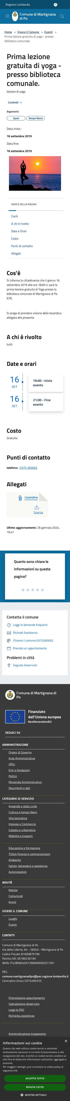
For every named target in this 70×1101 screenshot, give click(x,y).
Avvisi (12, 902)
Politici (13, 776)
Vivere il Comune (28, 32)
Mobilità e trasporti (21, 836)
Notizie (13, 890)
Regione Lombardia (18, 4)
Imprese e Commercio (22, 824)
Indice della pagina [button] (23, 204)
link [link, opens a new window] (15, 1070)
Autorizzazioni (18, 872)
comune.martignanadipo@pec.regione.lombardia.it (35, 976)
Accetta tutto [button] (35, 1078)
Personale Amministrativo (25, 782)
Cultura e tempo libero (23, 812)
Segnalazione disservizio (24, 1004)
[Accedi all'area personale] (55, 4)
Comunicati (16, 896)
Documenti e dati (19, 788)
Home (8, 32)
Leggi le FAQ (16, 1009)
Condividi (15, 102)
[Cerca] (62, 16)
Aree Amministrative (22, 758)
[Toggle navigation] (7, 16)
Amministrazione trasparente (27, 1033)
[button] (35, 1095)
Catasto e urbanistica (22, 830)
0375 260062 (28, 467)
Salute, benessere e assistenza (28, 866)
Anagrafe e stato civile (23, 806)
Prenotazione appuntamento (27, 998)
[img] (57, 203)
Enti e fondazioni (19, 770)
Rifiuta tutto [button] (35, 1087)
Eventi (48, 32)
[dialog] (35, 1069)
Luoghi (13, 918)
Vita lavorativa (18, 818)
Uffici (12, 764)
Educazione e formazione (24, 848)
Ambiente (15, 860)
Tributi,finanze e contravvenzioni (29, 854)
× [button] (65, 1041)
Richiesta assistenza (21, 1015)
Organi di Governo (20, 752)
